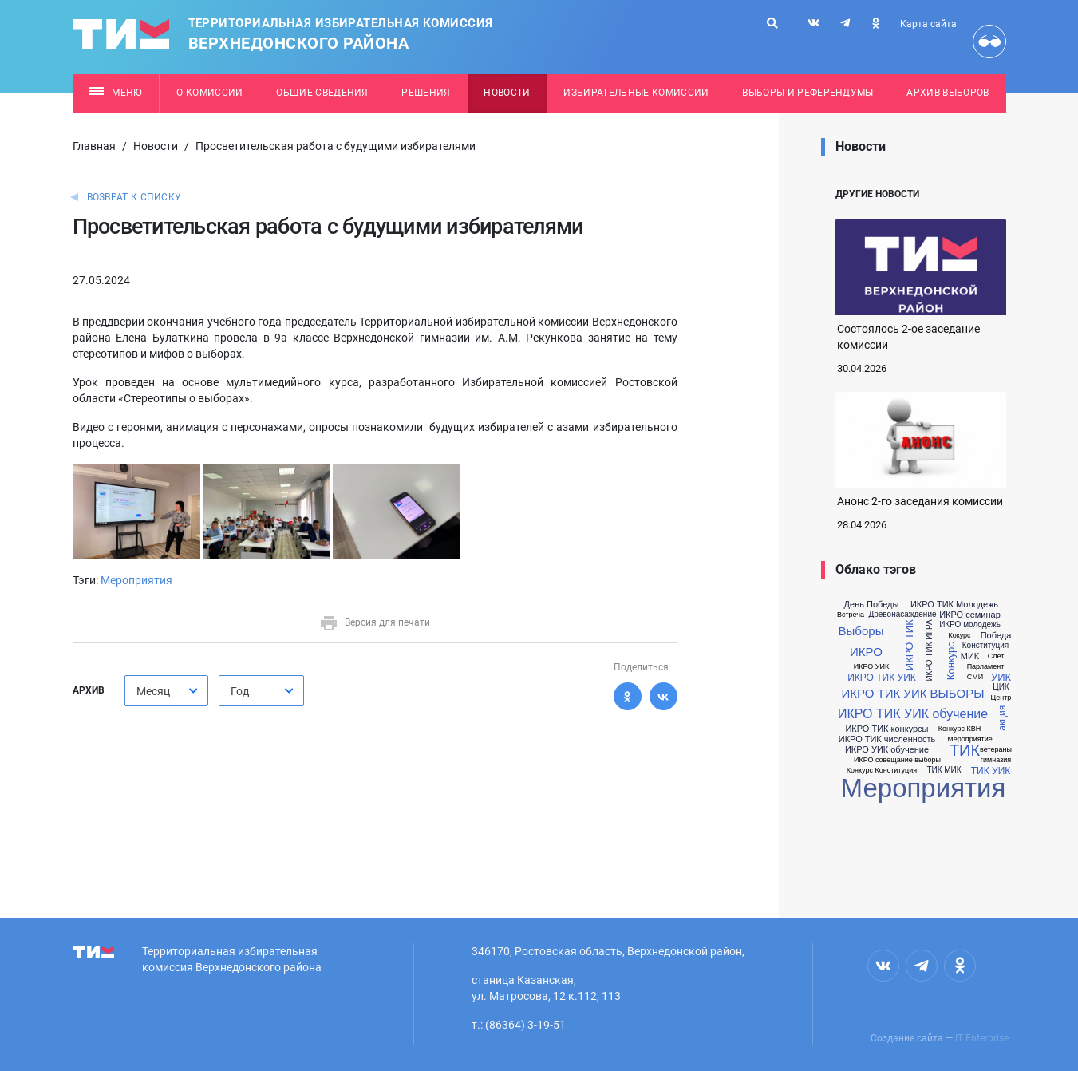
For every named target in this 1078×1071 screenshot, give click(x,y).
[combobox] (166, 690)
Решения (425, 92)
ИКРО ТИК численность (887, 739)
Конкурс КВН (959, 729)
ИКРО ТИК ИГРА (929, 650)
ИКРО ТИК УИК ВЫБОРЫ (912, 693)
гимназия (996, 760)
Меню (115, 92)
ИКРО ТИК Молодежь (954, 604)
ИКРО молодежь (970, 625)
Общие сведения (322, 92)
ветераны (996, 749)
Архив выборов (947, 92)
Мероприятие (970, 739)
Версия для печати (374, 622)
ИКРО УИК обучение (887, 749)
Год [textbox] (240, 691)
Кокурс (959, 635)
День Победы (871, 604)
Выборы (861, 631)
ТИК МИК (943, 770)
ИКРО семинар (970, 615)
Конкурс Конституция (882, 770)
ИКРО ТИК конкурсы (886, 729)
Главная (94, 146)
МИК (970, 656)
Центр (1001, 697)
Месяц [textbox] (153, 691)
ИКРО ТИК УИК (881, 677)
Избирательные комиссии (636, 92)
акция (1002, 717)
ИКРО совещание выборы (897, 760)
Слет (996, 656)
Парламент (986, 666)
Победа (996, 635)
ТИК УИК (991, 771)
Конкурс (950, 661)
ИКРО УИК (871, 666)
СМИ (975, 677)
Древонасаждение (902, 614)
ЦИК (1001, 687)
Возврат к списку (134, 197)
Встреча (850, 614)
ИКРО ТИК (908, 645)
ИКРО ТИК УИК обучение (913, 714)
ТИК (965, 750)
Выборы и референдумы (808, 92)
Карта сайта (928, 24)
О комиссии (209, 92)
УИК (1001, 677)
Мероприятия (136, 580)
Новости (507, 92)
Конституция (985, 646)
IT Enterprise (982, 1038)
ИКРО (866, 652)
